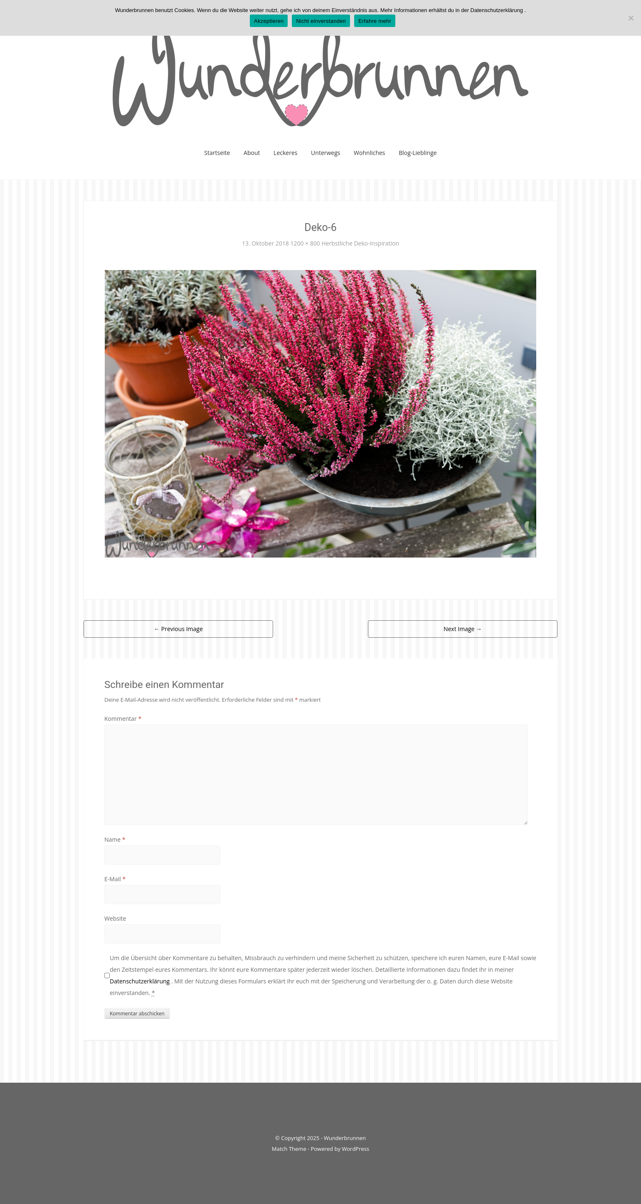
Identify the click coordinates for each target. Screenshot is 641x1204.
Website (115, 918)
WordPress (355, 1148)
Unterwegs (325, 153)
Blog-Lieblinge (418, 153)
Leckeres (285, 153)
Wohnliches (369, 153)
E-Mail (115, 879)
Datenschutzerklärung (140, 981)
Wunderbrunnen (345, 1138)
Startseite (217, 153)
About (252, 153)
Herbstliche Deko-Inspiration (360, 243)
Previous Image (178, 629)
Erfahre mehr (374, 21)
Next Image (463, 629)
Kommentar (122, 718)
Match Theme (289, 1148)
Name (115, 839)
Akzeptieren (269, 21)
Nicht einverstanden (321, 21)
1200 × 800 (305, 243)
